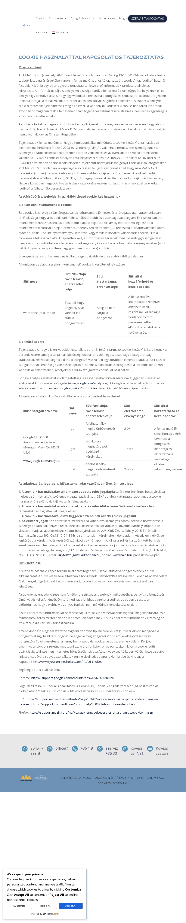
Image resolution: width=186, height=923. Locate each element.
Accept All (70, 905)
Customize (19, 905)
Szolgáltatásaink (81, 18)
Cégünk (40, 18)
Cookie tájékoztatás (113, 783)
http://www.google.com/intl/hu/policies (69, 388)
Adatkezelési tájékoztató (114, 777)
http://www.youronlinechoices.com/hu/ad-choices (67, 662)
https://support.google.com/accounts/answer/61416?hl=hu (72, 678)
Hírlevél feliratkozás (75, 777)
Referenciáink (107, 18)
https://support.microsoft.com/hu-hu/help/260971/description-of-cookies (83, 704)
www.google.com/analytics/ (88, 383)
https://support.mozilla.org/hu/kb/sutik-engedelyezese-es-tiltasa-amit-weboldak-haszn (91, 712)
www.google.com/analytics (41, 461)
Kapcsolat (42, 32)
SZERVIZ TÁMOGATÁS (147, 18)
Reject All (45, 905)
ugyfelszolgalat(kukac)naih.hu (79, 555)
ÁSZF (140, 777)
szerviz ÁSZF (156, 777)
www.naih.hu (122, 555)
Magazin (124, 18)
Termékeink (56, 18)
